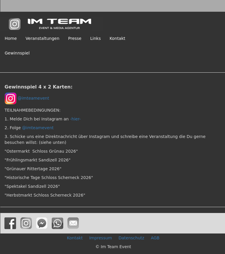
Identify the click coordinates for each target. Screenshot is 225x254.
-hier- (75, 119)
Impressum (100, 238)
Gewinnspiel (17, 53)
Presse (74, 38)
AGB (155, 238)
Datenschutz (131, 238)
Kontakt (117, 38)
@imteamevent (33, 98)
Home (11, 38)
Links (95, 38)
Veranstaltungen (42, 38)
